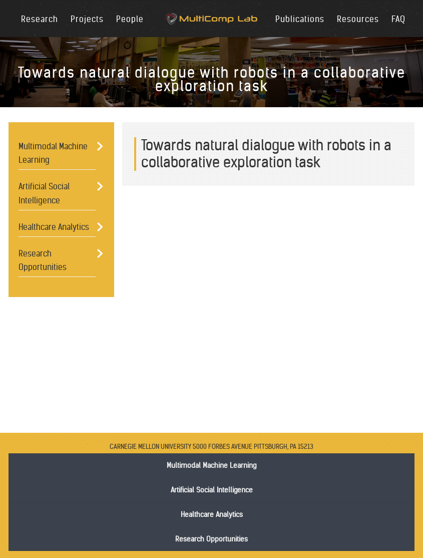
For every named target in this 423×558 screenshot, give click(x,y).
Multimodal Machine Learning (53, 153)
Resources (358, 19)
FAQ (398, 19)
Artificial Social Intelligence (44, 193)
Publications (299, 19)
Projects (87, 19)
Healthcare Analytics (54, 227)
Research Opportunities (43, 260)
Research (39, 19)
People (130, 19)
